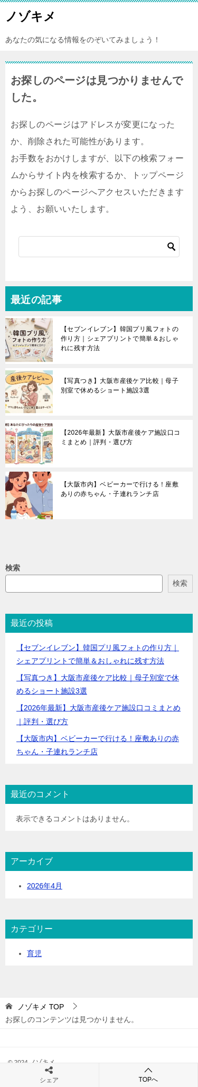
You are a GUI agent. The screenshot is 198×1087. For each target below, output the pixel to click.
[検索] (99, 246)
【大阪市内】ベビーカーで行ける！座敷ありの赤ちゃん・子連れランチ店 (119, 489)
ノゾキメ (30, 15)
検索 (12, 568)
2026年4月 (44, 886)
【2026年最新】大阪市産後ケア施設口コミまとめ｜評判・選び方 (121, 437)
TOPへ (148, 1074)
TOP (40, 1006)
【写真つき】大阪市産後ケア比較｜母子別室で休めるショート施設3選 (119, 385)
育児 (34, 953)
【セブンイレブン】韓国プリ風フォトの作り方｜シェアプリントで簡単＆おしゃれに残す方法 (119, 338)
